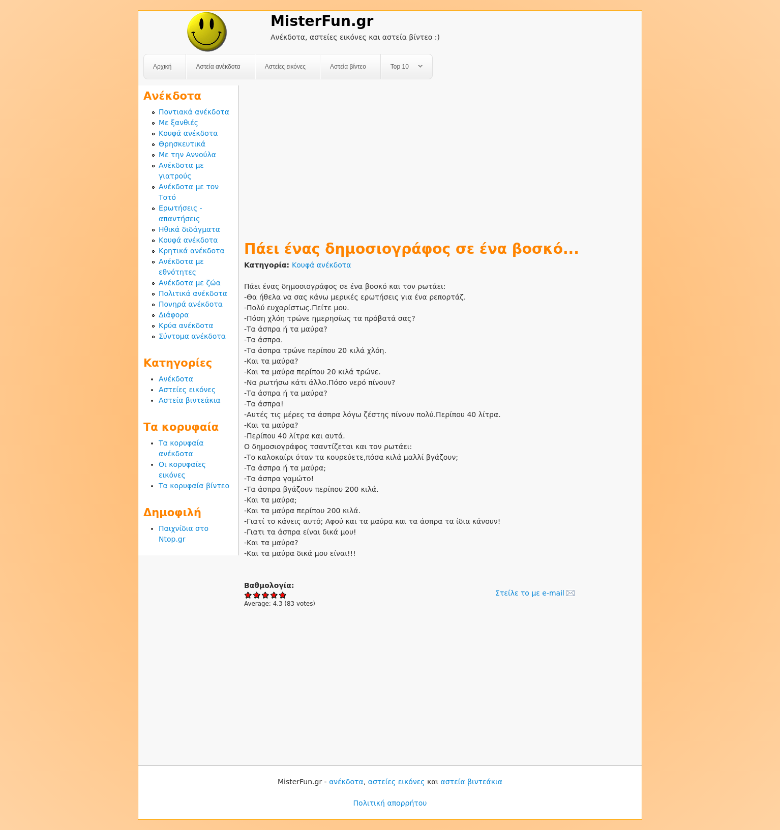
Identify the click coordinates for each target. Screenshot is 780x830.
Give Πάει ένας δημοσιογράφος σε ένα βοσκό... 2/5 (257, 595)
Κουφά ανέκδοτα (321, 265)
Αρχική (162, 66)
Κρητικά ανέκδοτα (192, 251)
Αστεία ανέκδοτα (218, 66)
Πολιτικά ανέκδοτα (193, 293)
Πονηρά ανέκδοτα (191, 304)
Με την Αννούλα (187, 155)
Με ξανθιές (178, 122)
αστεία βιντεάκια (471, 782)
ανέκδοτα (346, 782)
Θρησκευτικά (182, 144)
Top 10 (402, 67)
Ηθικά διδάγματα (189, 229)
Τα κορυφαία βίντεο (194, 486)
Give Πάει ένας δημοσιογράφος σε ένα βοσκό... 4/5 (274, 595)
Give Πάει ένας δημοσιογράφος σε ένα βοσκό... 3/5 (265, 595)
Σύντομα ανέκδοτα (192, 336)
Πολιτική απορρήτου (390, 803)
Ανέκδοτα (176, 379)
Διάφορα (174, 315)
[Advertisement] (440, 156)
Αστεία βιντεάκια (190, 400)
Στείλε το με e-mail (529, 593)
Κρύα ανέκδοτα (186, 325)
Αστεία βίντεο (348, 66)
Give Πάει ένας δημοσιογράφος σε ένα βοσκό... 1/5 (248, 595)
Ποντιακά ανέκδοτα (194, 112)
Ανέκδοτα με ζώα (190, 283)
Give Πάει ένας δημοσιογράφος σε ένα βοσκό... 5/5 (283, 595)
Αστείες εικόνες (285, 66)
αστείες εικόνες (396, 782)
